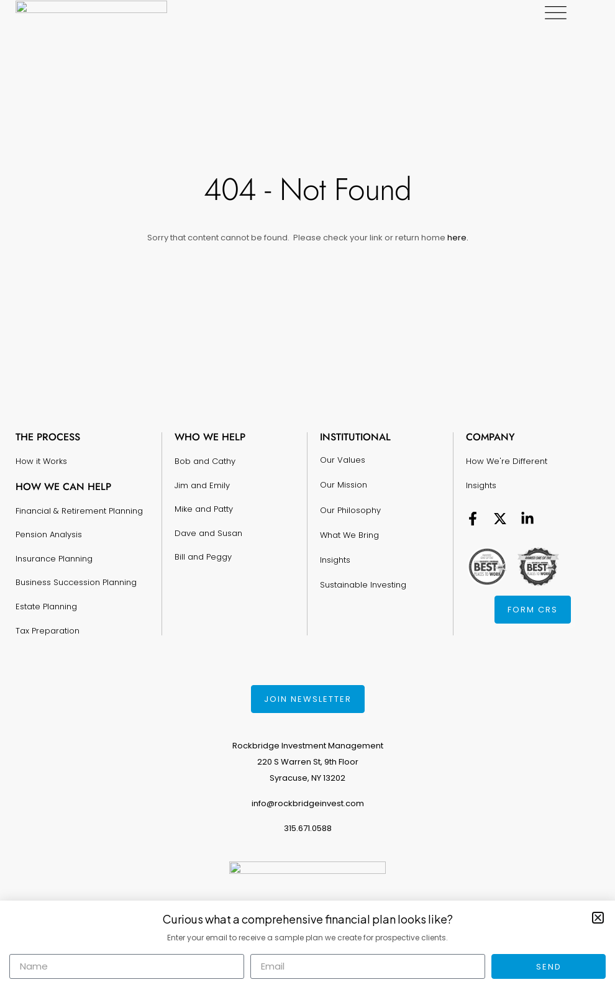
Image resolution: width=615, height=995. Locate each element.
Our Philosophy (350, 510)
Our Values (342, 460)
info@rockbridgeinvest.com (308, 803)
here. (456, 237)
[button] (598, 917)
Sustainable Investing (363, 584)
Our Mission (343, 485)
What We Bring (349, 534)
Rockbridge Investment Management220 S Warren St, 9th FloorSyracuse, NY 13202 (307, 762)
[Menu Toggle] (588, 12)
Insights (335, 559)
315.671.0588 (308, 828)
